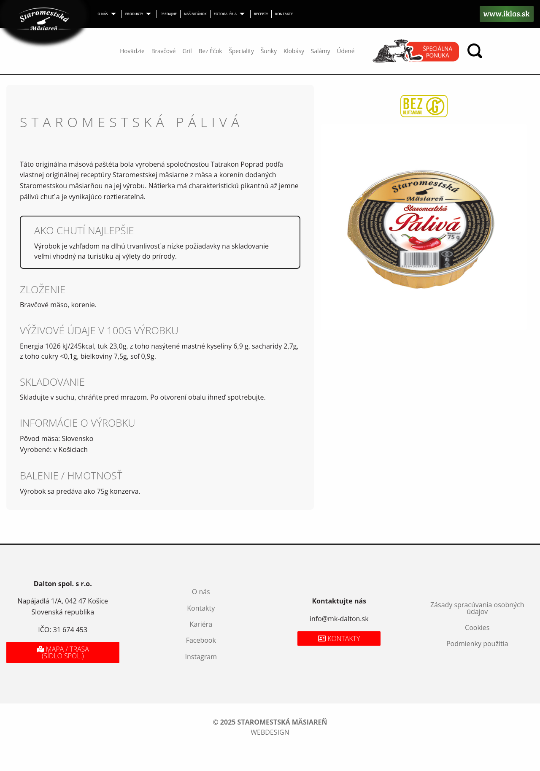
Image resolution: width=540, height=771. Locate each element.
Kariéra (200, 624)
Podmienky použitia (477, 643)
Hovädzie (132, 51)
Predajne (168, 13)
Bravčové (163, 51)
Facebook (201, 640)
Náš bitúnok (195, 13)
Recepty (261, 13)
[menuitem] (108, 14)
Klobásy (294, 51)
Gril (187, 51)
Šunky (269, 51)
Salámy (320, 51)
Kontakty (284, 13)
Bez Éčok (210, 51)
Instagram (201, 656)
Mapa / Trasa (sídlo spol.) (63, 652)
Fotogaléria (225, 13)
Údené (345, 51)
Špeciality (241, 51)
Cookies (477, 627)
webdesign (270, 732)
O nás (102, 13)
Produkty (134, 13)
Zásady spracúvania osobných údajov (477, 608)
